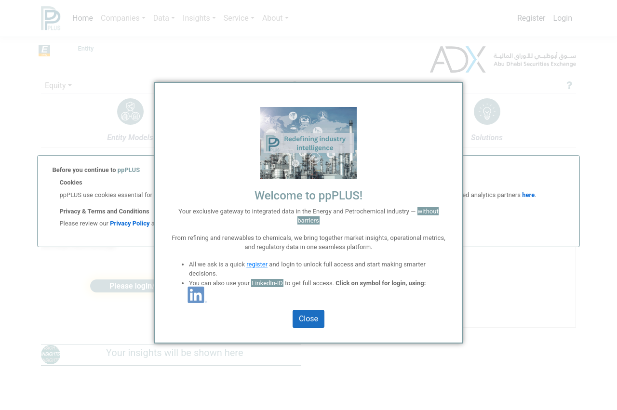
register (257, 264)
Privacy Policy (129, 223)
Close (308, 318)
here (528, 194)
